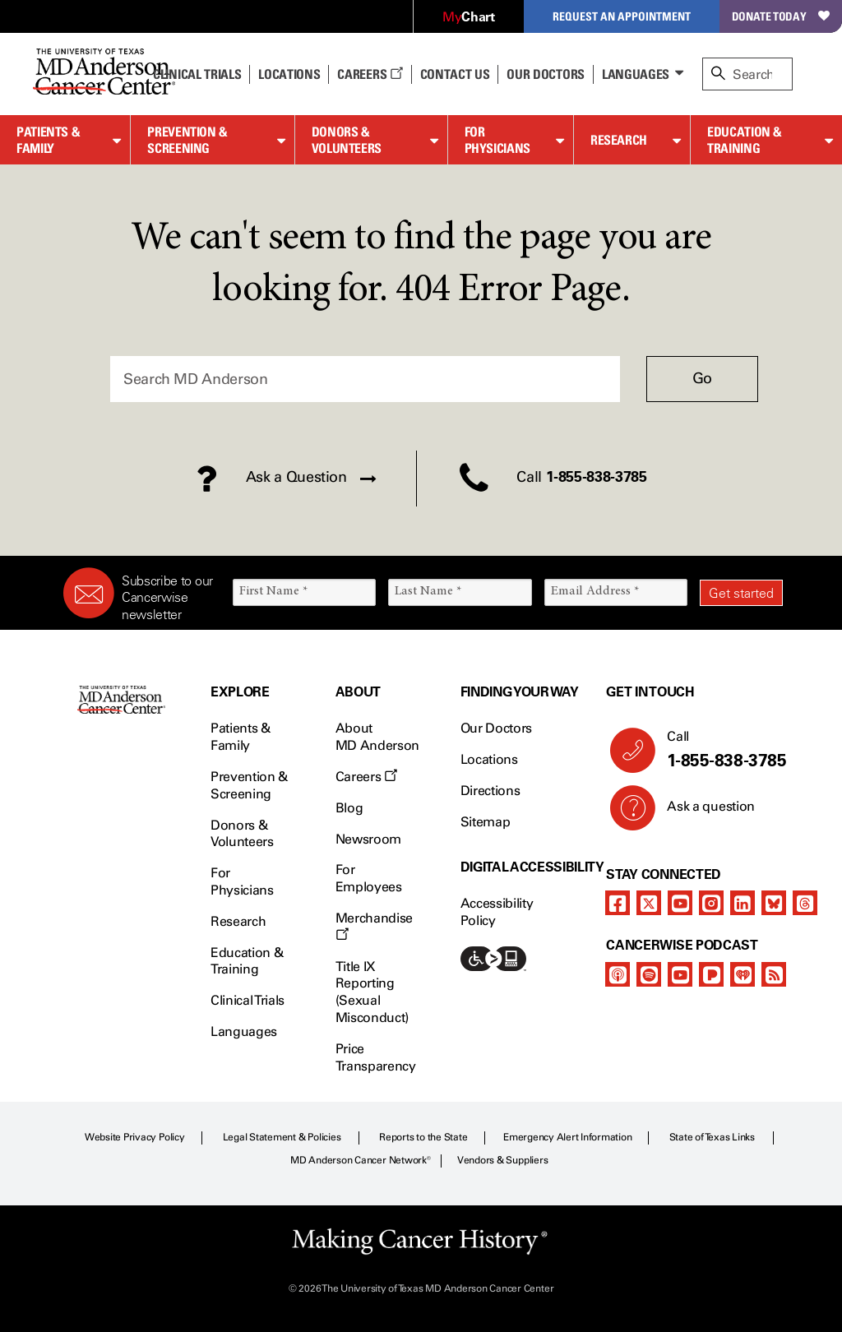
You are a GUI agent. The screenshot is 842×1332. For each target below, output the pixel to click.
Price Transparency (375, 1057)
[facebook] (617, 902)
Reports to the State (423, 1137)
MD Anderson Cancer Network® (360, 1160)
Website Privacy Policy (135, 1137)
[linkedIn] (742, 902)
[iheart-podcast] (742, 974)
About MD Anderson (377, 736)
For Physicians (497, 140)
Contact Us (455, 74)
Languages (635, 74)
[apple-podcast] (617, 974)
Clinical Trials (197, 74)
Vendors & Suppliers (502, 1160)
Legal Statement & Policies (282, 1137)
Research (618, 140)
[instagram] (711, 902)
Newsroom (368, 839)
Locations (489, 759)
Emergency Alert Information (567, 1137)
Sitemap (485, 822)
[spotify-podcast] (648, 974)
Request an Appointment (622, 16)
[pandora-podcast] (711, 974)
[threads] (805, 902)
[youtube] (680, 902)
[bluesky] (773, 902)
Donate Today (781, 16)
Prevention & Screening (187, 140)
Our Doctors (545, 74)
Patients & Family (48, 140)
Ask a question (701, 812)
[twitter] (648, 902)
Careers (369, 74)
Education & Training (744, 140)
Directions (490, 790)
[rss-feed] (773, 974)
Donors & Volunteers (347, 140)
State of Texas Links (712, 1137)
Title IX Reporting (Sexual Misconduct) (372, 992)
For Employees (368, 878)
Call (718, 749)
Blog (349, 808)
